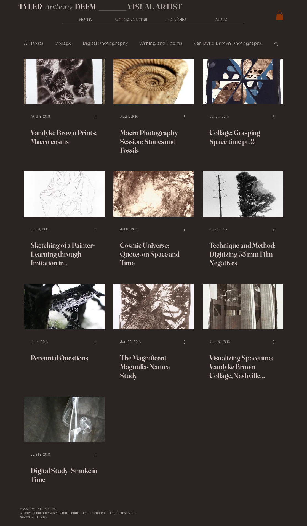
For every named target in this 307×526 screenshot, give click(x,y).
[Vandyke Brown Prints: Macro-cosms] (64, 81)
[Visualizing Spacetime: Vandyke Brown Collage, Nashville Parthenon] (243, 306)
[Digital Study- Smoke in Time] (64, 419)
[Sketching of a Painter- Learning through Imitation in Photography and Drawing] (64, 194)
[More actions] (97, 116)
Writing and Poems (161, 43)
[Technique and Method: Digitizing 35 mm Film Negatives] (243, 194)
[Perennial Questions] (64, 306)
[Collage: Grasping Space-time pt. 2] (243, 81)
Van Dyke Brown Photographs (228, 43)
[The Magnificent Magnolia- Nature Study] (153, 306)
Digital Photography (105, 43)
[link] (280, 15)
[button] (276, 44)
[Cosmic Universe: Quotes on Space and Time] (153, 194)
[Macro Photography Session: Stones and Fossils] (153, 81)
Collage (63, 43)
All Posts (34, 43)
